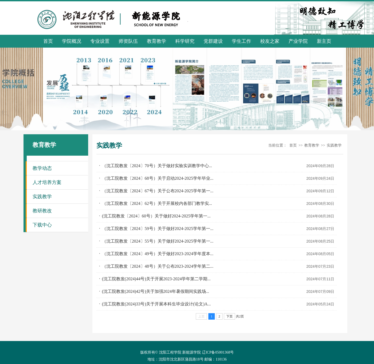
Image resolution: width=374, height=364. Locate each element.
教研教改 (42, 210)
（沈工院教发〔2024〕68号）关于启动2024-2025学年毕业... (157, 178)
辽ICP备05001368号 (218, 352)
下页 (229, 316)
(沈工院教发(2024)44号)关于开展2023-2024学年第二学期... (156, 279)
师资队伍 (128, 41)
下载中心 (42, 225)
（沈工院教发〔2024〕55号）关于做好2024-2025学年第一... (157, 241)
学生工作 (241, 41)
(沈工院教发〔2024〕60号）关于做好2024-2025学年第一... (156, 216)
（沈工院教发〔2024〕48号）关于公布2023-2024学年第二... (157, 266)
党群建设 (213, 41)
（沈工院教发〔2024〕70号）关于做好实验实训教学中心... (157, 165)
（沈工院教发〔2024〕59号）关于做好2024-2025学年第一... (157, 228)
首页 (48, 41)
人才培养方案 (47, 182)
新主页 (324, 41)
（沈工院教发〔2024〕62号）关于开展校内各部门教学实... (157, 203)
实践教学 (42, 196)
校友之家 (269, 41)
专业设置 (100, 41)
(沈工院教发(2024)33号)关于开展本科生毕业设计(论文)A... (156, 304)
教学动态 (42, 168)
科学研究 (184, 41)
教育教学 (156, 41)
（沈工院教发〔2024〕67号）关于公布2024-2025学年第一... (157, 191)
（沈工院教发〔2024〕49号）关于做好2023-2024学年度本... (157, 253)
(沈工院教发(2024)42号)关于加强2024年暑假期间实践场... (155, 291)
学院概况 (71, 41)
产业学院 (298, 41)
